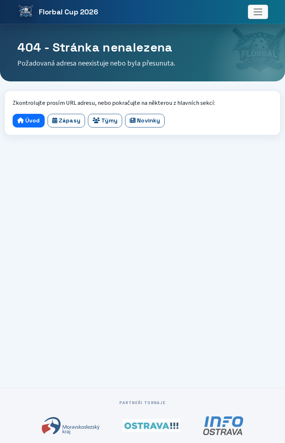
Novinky (145, 120)
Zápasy (66, 120)
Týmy (105, 120)
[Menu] (258, 12)
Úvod (28, 120)
